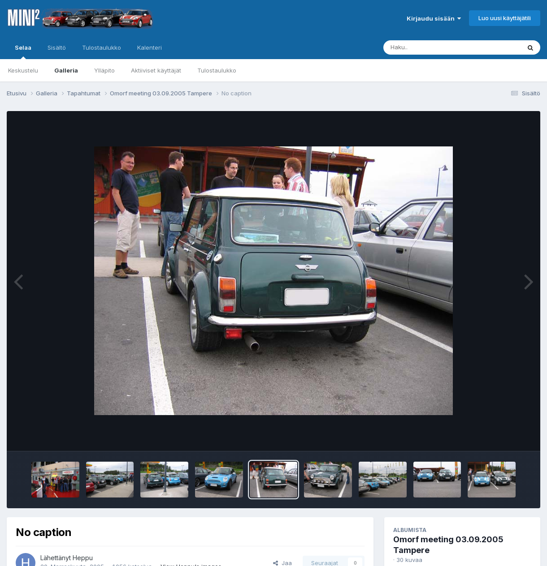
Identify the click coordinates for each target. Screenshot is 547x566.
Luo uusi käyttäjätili (504, 17)
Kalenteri (149, 47)
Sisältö (57, 47)
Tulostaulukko (216, 70)
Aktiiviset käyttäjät (156, 70)
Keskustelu (23, 70)
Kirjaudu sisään (434, 18)
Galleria (66, 70)
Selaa (23, 51)
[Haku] (435, 47)
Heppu (83, 558)
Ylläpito (104, 70)
